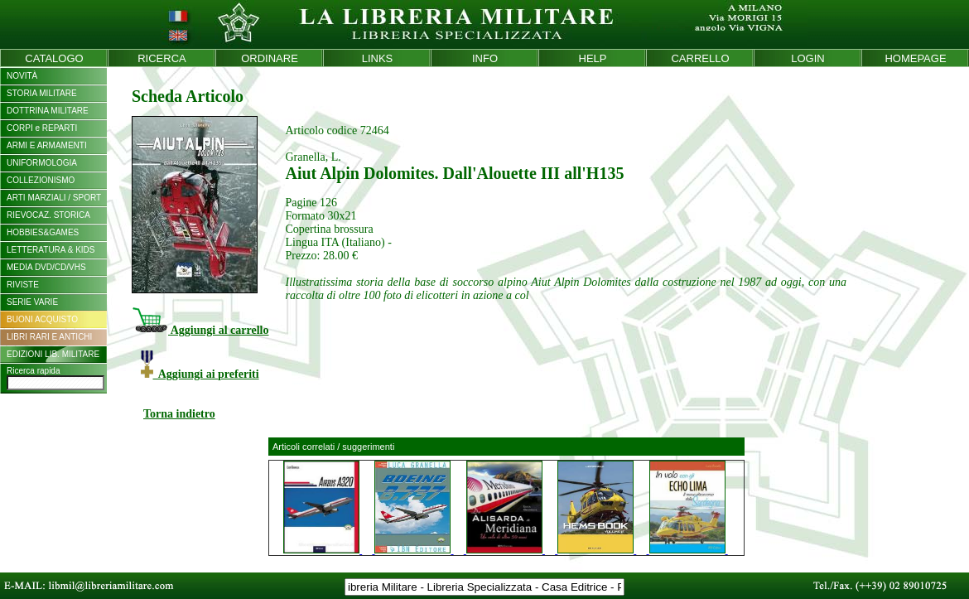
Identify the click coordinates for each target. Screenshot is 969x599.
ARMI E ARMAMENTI (47, 145)
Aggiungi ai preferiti (200, 374)
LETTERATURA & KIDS (51, 249)
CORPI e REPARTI (42, 128)
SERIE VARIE (32, 302)
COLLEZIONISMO (41, 180)
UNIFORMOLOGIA (42, 162)
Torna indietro (179, 414)
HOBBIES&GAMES (43, 232)
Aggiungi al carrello (200, 330)
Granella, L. (312, 157)
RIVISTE (23, 284)
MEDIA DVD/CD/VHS (46, 267)
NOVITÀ (22, 75)
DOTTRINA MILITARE (48, 110)
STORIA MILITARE (42, 93)
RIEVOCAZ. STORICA (48, 215)
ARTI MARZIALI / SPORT (54, 197)
